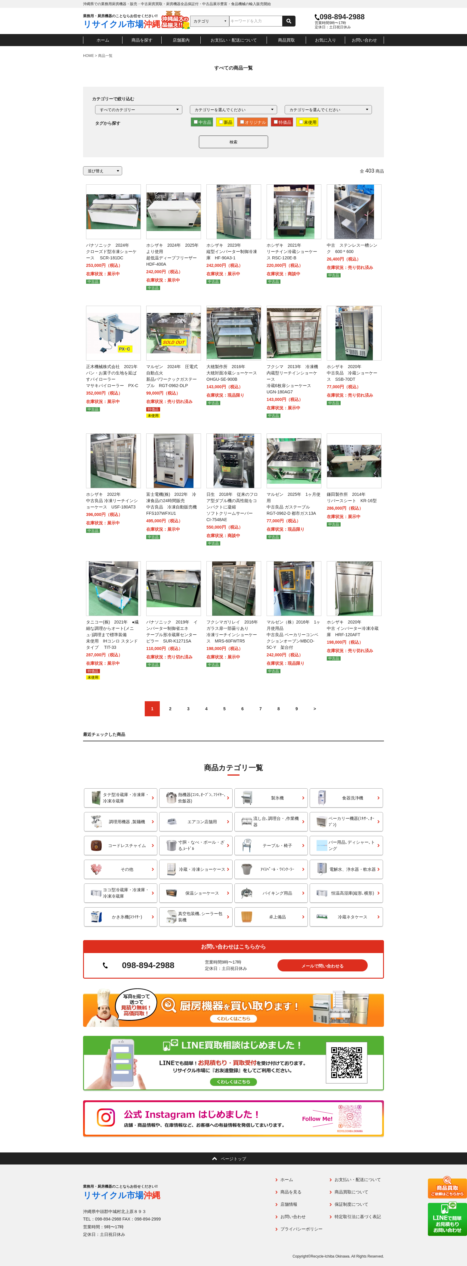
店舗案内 (181, 40)
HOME (88, 56)
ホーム (103, 40)
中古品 (202, 122)
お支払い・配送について (234, 40)
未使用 (308, 122)
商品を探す (142, 40)
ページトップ (233, 1158)
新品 (225, 122)
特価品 (282, 122)
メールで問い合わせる (323, 966)
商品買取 (286, 40)
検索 (233, 142)
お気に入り (325, 40)
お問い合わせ (364, 40)
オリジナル (253, 122)
